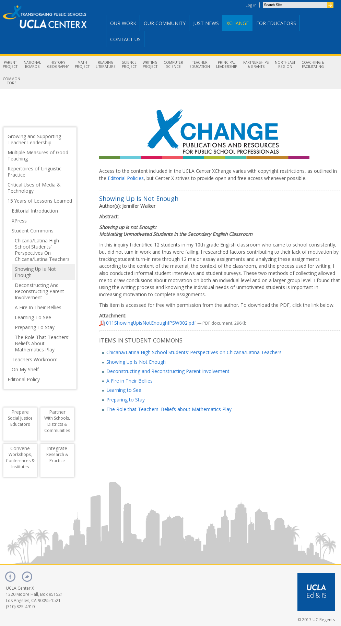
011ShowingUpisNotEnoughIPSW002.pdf (148, 323)
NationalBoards (32, 64)
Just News (206, 23)
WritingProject (150, 64)
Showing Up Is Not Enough (136, 362)
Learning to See (123, 390)
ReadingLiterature (106, 64)
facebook (10, 576)
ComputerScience (173, 64)
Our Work (123, 23)
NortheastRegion (285, 64)
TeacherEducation (199, 64)
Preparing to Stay (125, 399)
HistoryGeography (58, 64)
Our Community (165, 23)
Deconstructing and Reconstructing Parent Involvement (168, 371)
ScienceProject (129, 64)
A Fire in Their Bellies (129, 380)
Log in (251, 5)
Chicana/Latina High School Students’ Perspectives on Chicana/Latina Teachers (194, 352)
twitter (27, 576)
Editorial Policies (126, 178)
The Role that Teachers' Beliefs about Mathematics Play (169, 409)
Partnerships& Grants (256, 64)
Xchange (237, 23)
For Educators (276, 23)
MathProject (82, 64)
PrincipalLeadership (226, 64)
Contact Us (125, 39)
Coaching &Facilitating (313, 64)
